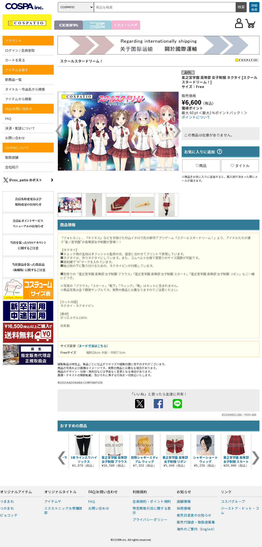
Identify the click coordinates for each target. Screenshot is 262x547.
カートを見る (15, 60)
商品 (201, 166)
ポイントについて (196, 117)
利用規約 (140, 492)
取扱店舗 (11, 157)
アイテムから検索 (18, 98)
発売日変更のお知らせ (194, 515)
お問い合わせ (15, 137)
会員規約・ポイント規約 (152, 501)
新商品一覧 (13, 79)
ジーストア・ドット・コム (240, 510)
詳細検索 (254, 7)
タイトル (240, 166)
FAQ (8, 118)
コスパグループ (233, 501)
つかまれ (7, 508)
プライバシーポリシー (150, 519)
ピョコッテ (8, 515)
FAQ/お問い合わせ (18, 108)
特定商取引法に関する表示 (152, 510)
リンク (226, 492)
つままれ (7, 501)
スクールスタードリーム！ (81, 60)
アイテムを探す (16, 69)
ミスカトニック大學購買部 (63, 510)
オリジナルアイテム (16, 492)
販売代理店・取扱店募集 (196, 522)
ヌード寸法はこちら (92, 346)
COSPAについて (17, 147)
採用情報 (184, 508)
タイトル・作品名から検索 (25, 89)
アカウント (13, 40)
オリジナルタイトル (60, 492)
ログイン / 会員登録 (20, 50)
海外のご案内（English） (197, 529)
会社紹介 (11, 167)
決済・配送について (20, 128)
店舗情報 (184, 501)
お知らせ (184, 492)
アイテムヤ (52, 501)
